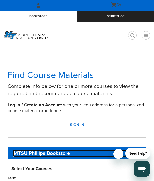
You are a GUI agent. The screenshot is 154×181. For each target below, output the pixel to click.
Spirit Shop (115, 16)
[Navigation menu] (146, 35)
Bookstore (38, 16)
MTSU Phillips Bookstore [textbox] (42, 153)
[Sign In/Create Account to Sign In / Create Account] (38, 5)
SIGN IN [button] (77, 124)
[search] (132, 35)
